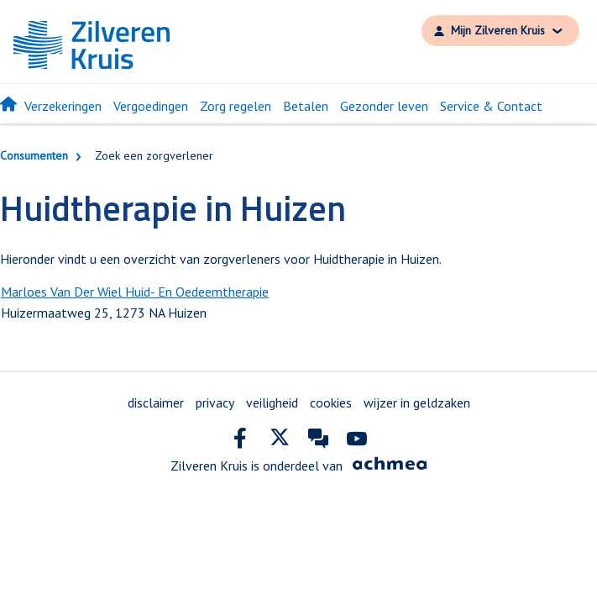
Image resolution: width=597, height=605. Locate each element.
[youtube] (357, 442)
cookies (331, 402)
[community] (318, 442)
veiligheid (272, 402)
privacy (215, 402)
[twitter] (280, 442)
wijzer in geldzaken (417, 402)
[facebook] (241, 442)
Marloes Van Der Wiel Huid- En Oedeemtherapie (135, 291)
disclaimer (156, 402)
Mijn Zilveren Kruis (498, 30)
